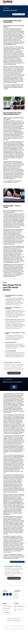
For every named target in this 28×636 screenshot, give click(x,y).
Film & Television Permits (7, 606)
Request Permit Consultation (18, 14)
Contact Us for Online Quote (13, 373)
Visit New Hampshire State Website (17, 561)
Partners (16, 595)
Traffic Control (5, 610)
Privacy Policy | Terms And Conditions (14, 618)
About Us (16, 593)
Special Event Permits (6, 608)
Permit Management (6, 612)
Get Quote (16, 597)
